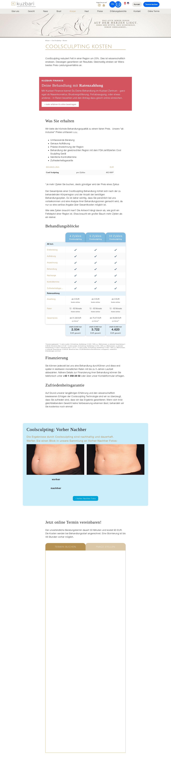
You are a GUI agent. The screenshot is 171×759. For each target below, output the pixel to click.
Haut (87, 11)
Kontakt (137, 4)
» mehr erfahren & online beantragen (60, 104)
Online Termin (153, 11)
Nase (45, 11)
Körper (73, 11)
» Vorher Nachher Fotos (85, 498)
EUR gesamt (75, 330)
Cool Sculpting (56, 40)
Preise (100, 11)
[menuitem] (16, 11)
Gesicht (31, 11)
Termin (151, 4)
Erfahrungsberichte (118, 11)
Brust (59, 11)
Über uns (15, 11)
